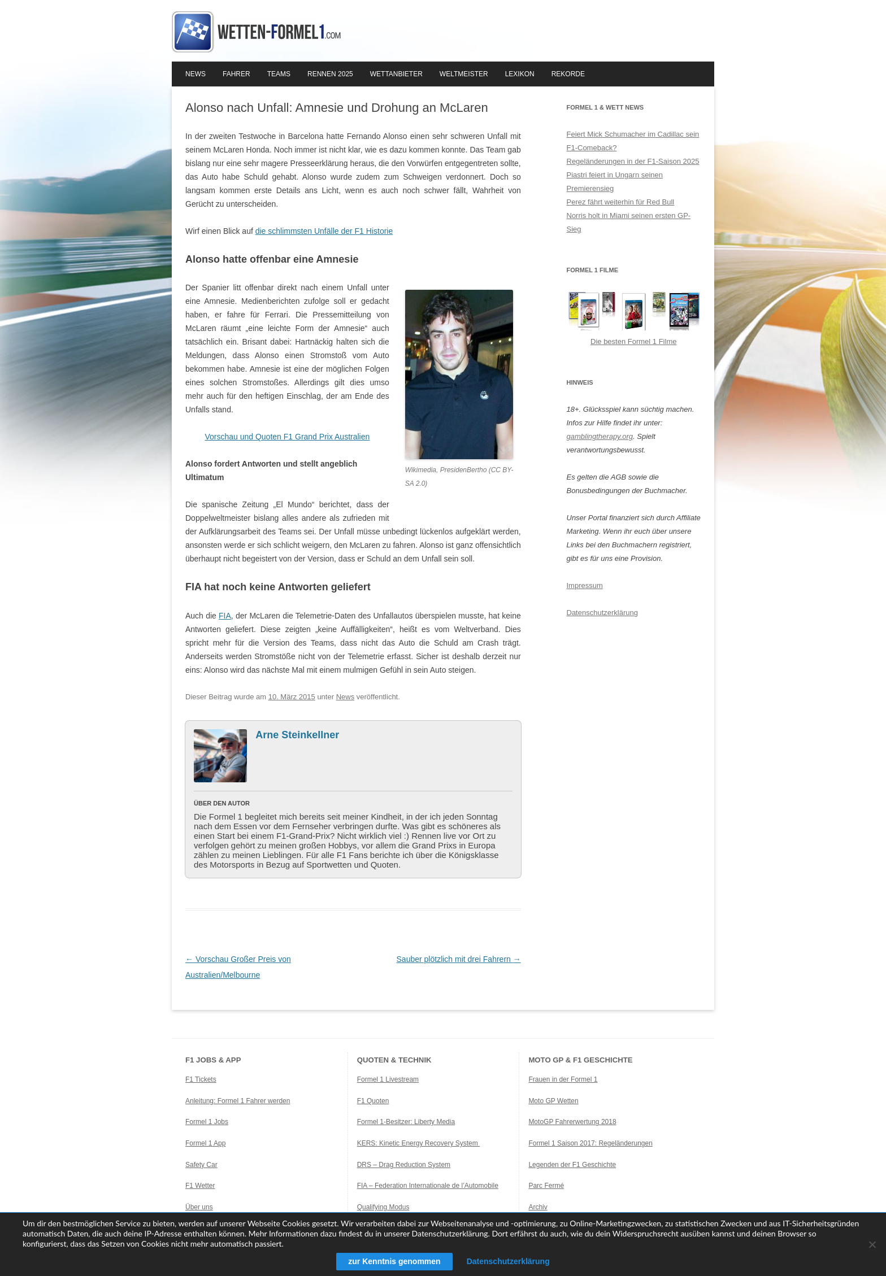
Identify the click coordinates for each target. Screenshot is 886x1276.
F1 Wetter (200, 1186)
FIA (225, 615)
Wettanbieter (396, 74)
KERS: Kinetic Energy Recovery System (418, 1143)
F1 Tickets (200, 1079)
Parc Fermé (546, 1186)
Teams (278, 74)
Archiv (537, 1207)
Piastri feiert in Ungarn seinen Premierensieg (615, 182)
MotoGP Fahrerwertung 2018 (572, 1122)
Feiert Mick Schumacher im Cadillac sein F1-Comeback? (633, 141)
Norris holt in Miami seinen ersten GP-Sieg (629, 222)
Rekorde (568, 74)
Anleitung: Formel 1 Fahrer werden (237, 1101)
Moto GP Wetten (553, 1101)
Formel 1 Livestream (388, 1079)
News (195, 74)
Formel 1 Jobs (206, 1122)
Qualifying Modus (383, 1207)
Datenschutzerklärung (602, 612)
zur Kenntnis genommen (394, 1261)
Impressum (585, 585)
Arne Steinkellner (297, 735)
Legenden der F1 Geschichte (572, 1165)
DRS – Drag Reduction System (403, 1165)
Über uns (199, 1207)
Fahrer (236, 74)
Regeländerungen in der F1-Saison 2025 (633, 161)
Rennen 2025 (330, 74)
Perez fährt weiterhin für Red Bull (621, 202)
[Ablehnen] (872, 1244)
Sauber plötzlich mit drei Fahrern (459, 959)
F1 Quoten (373, 1101)
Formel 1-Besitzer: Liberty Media (406, 1122)
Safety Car (201, 1165)
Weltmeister (464, 74)
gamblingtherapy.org (600, 436)
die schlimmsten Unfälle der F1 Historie (324, 231)
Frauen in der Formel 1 (562, 1079)
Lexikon (520, 74)
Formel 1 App (205, 1143)
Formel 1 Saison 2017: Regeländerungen (590, 1143)
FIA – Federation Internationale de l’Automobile (427, 1186)
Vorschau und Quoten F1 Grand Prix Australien (287, 436)
